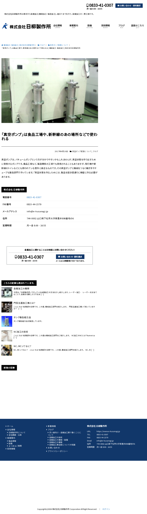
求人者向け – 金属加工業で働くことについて (64, 433)
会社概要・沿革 (15, 435)
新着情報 (52, 426)
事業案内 (73, 26)
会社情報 (57, 26)
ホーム (41, 26)
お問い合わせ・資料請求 (130, 5)
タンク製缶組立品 (22, 317)
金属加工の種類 (21, 288)
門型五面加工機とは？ (24, 303)
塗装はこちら (137, 26)
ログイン (106, 509)
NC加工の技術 (21, 331)
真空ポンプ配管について (82, 151)
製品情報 (12, 441)
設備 (89, 26)
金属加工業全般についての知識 (62, 444)
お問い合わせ (54, 447)
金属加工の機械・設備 (58, 439)
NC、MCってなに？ (22, 346)
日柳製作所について (17, 432)
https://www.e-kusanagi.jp (108, 431)
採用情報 (105, 26)
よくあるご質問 (15, 445)
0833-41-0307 (101, 5)
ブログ (121, 26)
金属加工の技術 (55, 437)
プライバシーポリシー (58, 451)
